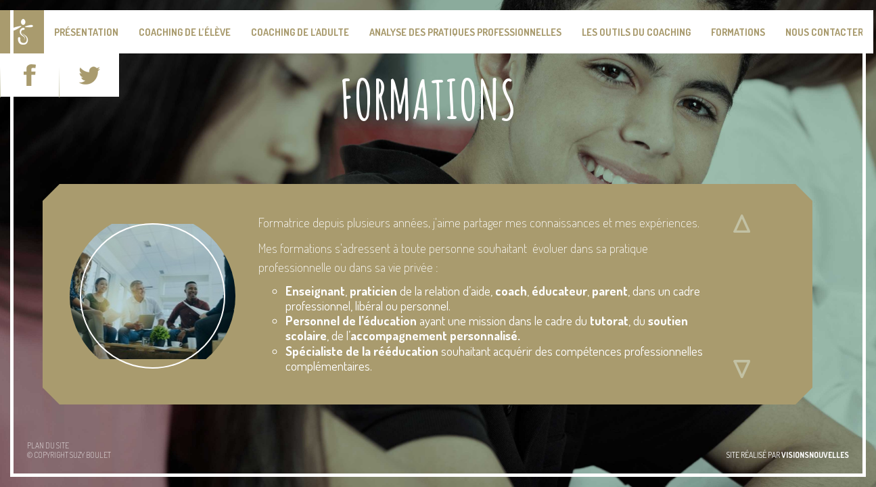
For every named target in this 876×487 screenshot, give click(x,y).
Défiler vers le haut (741, 223)
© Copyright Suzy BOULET (69, 455)
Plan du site (48, 445)
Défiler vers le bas (741, 368)
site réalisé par (788, 455)
